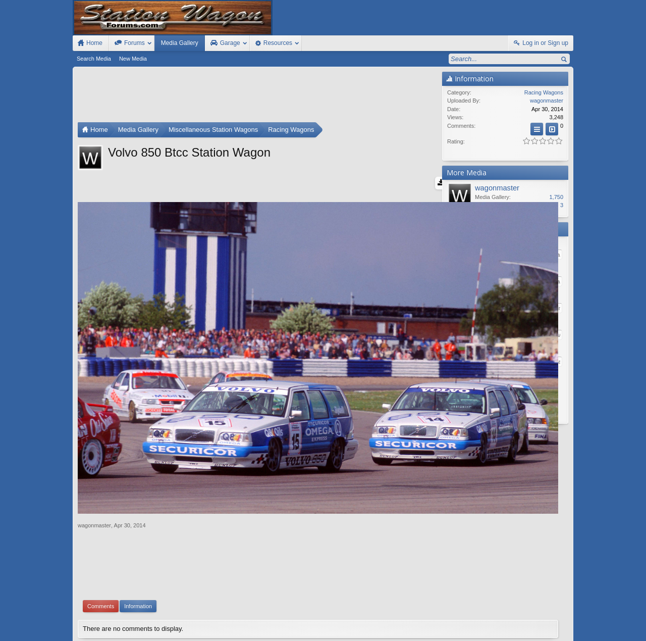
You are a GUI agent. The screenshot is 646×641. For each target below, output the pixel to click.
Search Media (94, 59)
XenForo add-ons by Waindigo (278, 576)
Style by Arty (555, 632)
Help (521, 622)
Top (552, 622)
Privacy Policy (517, 632)
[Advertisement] (257, 97)
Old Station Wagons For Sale (373, 622)
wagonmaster (94, 446)
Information (138, 527)
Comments (100, 527)
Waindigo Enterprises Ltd (372, 576)
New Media (133, 59)
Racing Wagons (543, 92)
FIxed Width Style (97, 622)
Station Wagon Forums (444, 622)
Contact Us (494, 622)
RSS (567, 622)
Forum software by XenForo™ (145, 632)
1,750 (556, 197)
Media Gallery (179, 42)
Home (538, 622)
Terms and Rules (475, 632)
